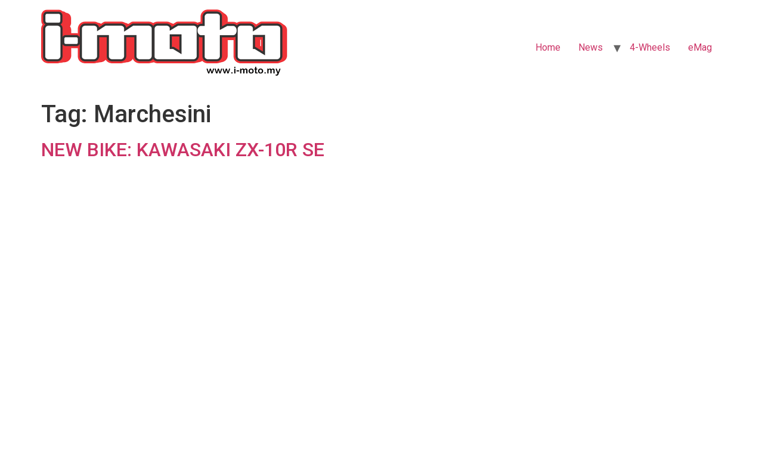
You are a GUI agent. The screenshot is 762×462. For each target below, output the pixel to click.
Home (547, 47)
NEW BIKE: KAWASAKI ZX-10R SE (182, 149)
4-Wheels (650, 47)
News (590, 47)
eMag (700, 47)
